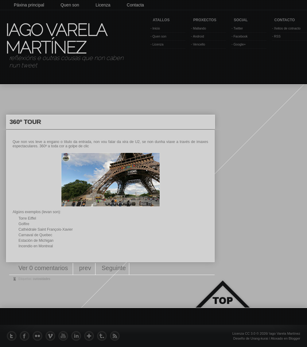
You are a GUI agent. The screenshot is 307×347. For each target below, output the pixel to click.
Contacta (135, 4)
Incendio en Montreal (35, 246)
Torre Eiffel (27, 218)
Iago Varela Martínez (55, 39)
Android (198, 36)
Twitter (238, 28)
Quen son (69, 4)
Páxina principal (29, 4)
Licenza (102, 4)
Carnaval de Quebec (35, 235)
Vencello (199, 44)
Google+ (239, 44)
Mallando (199, 28)
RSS (277, 36)
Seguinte (114, 268)
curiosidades (41, 279)
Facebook (240, 36)
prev (85, 268)
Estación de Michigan (35, 240)
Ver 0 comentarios (44, 268)
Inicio (156, 28)
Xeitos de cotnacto (287, 28)
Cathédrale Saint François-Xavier (45, 229)
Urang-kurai (259, 338)
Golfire (23, 224)
